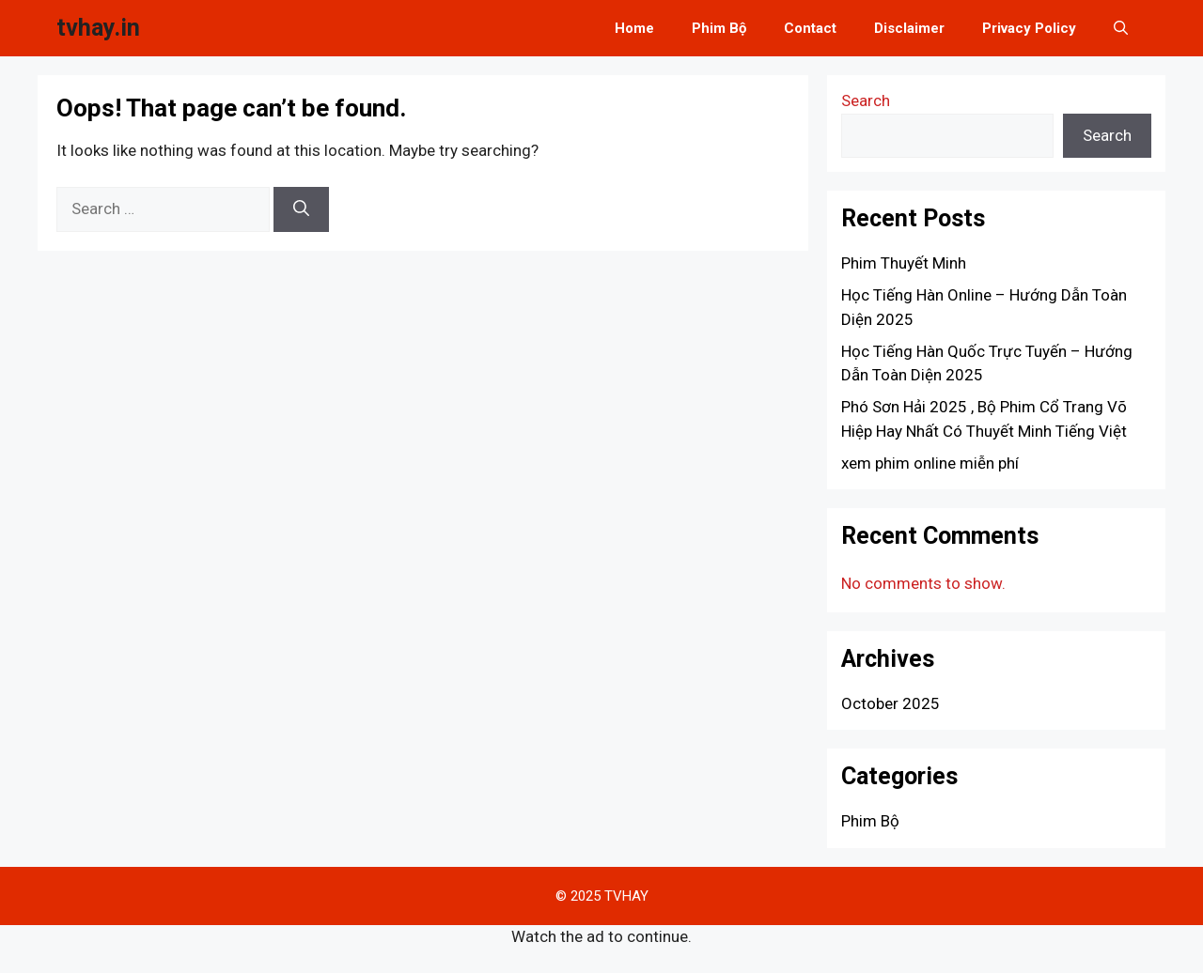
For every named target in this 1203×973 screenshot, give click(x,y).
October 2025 (890, 703)
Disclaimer (909, 28)
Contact (810, 28)
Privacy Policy (1029, 28)
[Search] (301, 209)
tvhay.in (98, 27)
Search (865, 100)
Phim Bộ (719, 28)
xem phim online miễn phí (930, 463)
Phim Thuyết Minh (903, 263)
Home (634, 28)
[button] (1121, 28)
